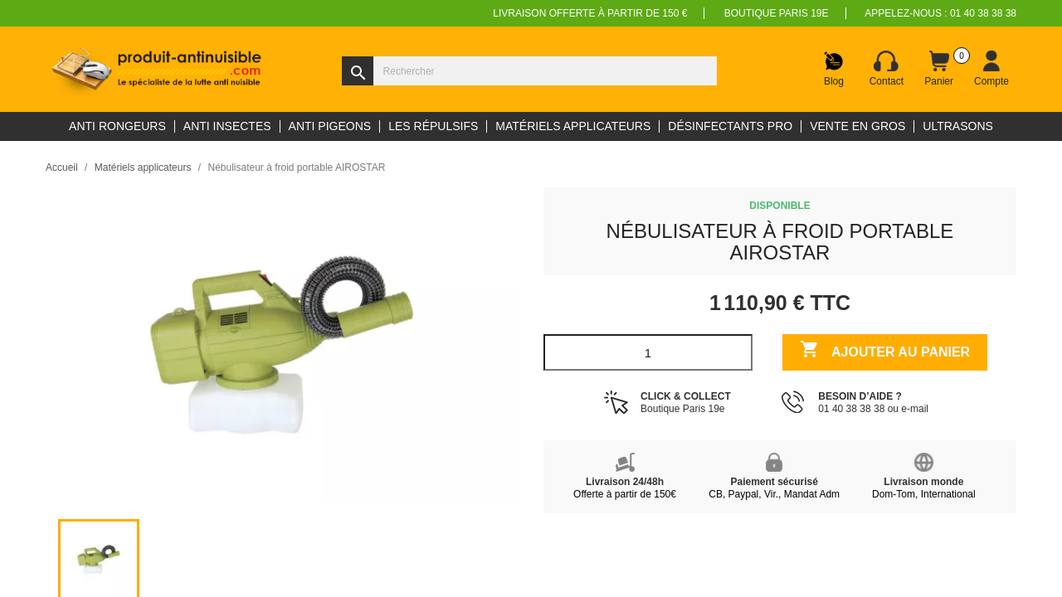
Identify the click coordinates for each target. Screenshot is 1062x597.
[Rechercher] (529, 70)
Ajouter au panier (885, 351)
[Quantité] (648, 352)
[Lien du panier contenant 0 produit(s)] (939, 69)
